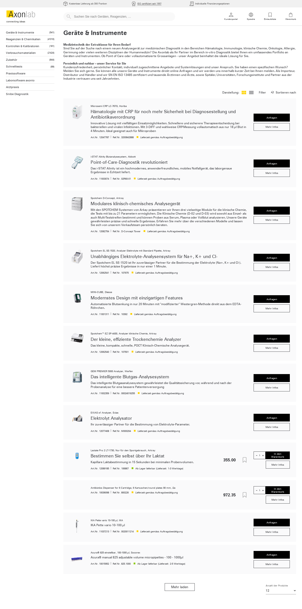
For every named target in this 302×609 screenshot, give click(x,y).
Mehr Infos (271, 126)
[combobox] (281, 591)
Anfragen (271, 117)
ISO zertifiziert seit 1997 (149, 3)
